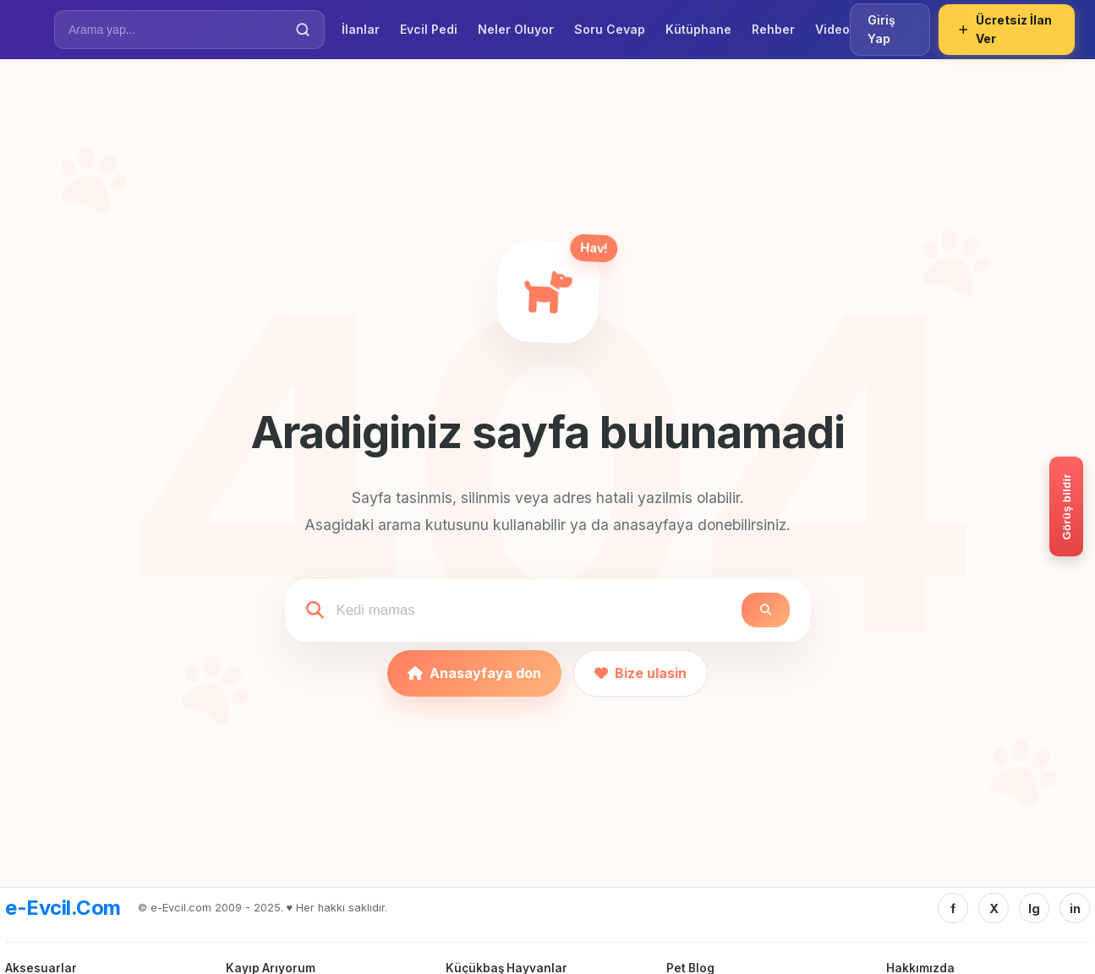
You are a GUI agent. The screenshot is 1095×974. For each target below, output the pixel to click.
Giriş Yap (881, 29)
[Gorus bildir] (1066, 506)
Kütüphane (698, 29)
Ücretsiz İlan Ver (1005, 29)
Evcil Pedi (428, 29)
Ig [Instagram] (1034, 908)
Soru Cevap (609, 29)
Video (832, 29)
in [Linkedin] (1075, 908)
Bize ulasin (640, 673)
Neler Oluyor (516, 29)
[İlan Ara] (177, 29)
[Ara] (302, 29)
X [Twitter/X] (994, 908)
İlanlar (361, 29)
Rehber (773, 29)
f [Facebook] (952, 908)
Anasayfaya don (474, 673)
